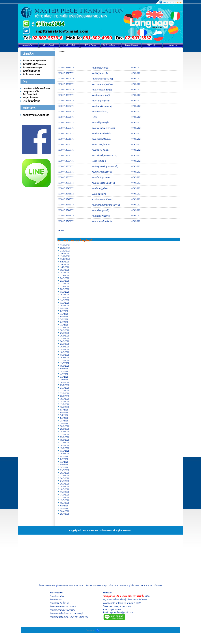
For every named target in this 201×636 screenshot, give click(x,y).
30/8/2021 (64, 330)
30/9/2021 (64, 270)
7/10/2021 (64, 264)
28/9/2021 (64, 272)
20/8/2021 (64, 346)
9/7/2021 (64, 409)
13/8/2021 (64, 360)
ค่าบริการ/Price (70, 45)
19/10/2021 (65, 256)
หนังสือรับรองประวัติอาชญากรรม (72, 617)
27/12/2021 (65, 250)
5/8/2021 (64, 371)
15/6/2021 (64, 448)
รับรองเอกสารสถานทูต (96, 585)
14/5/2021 (64, 494)
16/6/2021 (64, 445)
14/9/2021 (64, 300)
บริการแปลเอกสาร (46, 585)
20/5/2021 (64, 483)
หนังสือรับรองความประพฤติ (70, 613)
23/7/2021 (64, 390)
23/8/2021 (64, 344)
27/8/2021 (64, 333)
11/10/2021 (65, 259)
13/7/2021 (64, 404)
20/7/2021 (64, 396)
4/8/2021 (64, 374)
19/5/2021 (64, 486)
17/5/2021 (64, 492)
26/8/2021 (64, 335)
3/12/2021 (64, 253)
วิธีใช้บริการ (90, 45)
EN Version (152, 45)
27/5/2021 (64, 475)
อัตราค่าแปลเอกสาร (118, 585)
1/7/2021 (64, 423)
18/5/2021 (64, 489)
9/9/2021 (64, 308)
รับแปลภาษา (56, 599)
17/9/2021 (64, 292)
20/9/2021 (64, 289)
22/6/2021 (64, 437)
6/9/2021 (64, 316)
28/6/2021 (64, 431)
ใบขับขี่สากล (63, 603)
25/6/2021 (64, 434)
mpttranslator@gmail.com (121, 612)
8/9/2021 (64, 311)
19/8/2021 (64, 349)
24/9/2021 (64, 278)
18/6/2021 (64, 440)
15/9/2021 (64, 297)
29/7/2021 (64, 385)
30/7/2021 (64, 382)
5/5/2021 (64, 508)
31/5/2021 (64, 470)
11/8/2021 (64, 363)
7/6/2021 (64, 462)
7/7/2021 (64, 415)
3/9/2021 (64, 319)
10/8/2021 (64, 366)
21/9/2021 (64, 286)
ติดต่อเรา (159, 585)
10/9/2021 (64, 305)
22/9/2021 (64, 283)
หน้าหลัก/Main (28, 45)
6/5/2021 (64, 505)
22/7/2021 (64, 393)
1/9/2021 (64, 324)
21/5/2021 (64, 481)
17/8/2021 (64, 355)
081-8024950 (125, 606)
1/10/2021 (64, 267)
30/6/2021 (64, 426)
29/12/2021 (65, 245)
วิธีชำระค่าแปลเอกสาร (141, 585)
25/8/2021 (64, 338)
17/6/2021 (64, 442)
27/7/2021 (64, 388)
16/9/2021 (64, 294)
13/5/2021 (64, 497)
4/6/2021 (64, 464)
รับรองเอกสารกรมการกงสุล (70, 585)
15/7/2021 (64, 401)
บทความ (172, 45)
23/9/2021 (64, 281)
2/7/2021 (64, 420)
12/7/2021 (64, 407)
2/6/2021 (64, 467)
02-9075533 (112, 606)
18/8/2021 (64, 352)
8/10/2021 (64, 261)
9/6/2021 (64, 456)
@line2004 (116, 609)
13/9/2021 (64, 303)
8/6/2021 (64, 459)
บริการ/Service (49, 45)
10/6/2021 (64, 453)
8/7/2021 (64, 412)
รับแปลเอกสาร (57, 596)
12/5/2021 (64, 500)
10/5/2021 (64, 503)
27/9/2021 (64, 275)
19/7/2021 (64, 399)
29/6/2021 (64, 429)
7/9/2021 (64, 314)
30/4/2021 (64, 511)
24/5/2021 (64, 478)
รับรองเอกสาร (56, 606)
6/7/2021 (64, 418)
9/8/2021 (64, 368)
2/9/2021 (64, 322)
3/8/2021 (64, 377)
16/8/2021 (64, 357)
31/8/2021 (64, 327)
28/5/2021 (64, 473)
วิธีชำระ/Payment (111, 45)
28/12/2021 (65, 248)
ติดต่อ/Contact (131, 45)
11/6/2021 (64, 451)
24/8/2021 (64, 341)
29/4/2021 (64, 514)
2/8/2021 (64, 379)
